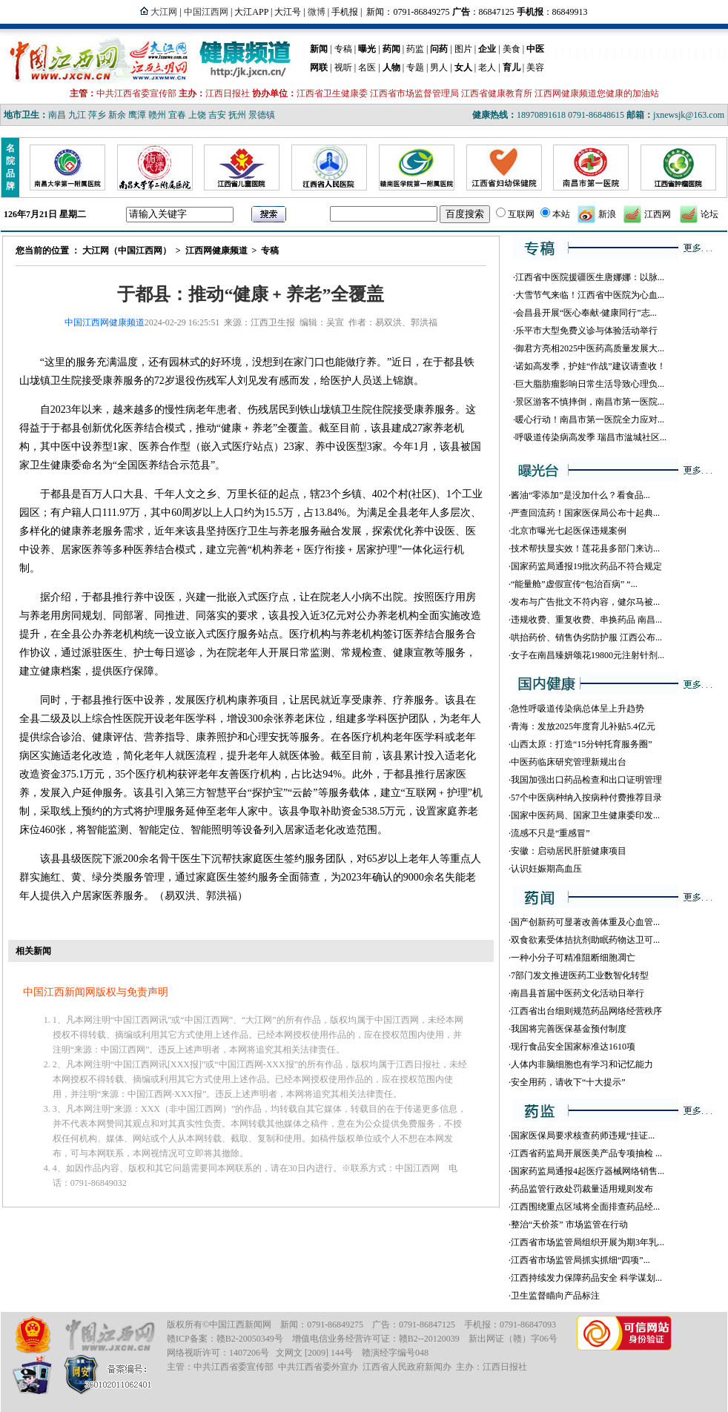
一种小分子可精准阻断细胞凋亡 (573, 957)
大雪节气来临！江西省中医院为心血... (589, 295)
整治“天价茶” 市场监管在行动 (569, 1224)
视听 (343, 67)
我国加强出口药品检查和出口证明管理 (586, 780)
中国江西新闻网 (240, 1324)
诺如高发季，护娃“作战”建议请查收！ (590, 366)
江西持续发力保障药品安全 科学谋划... (586, 1278)
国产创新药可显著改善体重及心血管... (585, 922)
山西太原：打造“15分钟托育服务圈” (581, 744)
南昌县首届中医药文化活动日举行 (577, 993)
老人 (487, 67)
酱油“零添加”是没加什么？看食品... (580, 495)
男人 (439, 67)
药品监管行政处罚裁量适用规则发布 (582, 1189)
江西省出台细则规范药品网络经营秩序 (586, 1011)
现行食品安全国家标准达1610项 (573, 1046)
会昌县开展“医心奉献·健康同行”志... (586, 313)
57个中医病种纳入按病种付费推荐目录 (586, 797)
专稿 (343, 49)
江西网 (657, 214)
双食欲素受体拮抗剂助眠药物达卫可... (585, 940)
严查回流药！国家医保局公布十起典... (585, 513)
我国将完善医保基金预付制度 (568, 1029)
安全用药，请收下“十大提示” (568, 1082)
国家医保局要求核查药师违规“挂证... (583, 1135)
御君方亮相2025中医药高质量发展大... (589, 348)
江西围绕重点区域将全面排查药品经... (585, 1206)
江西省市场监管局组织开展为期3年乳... (587, 1242)
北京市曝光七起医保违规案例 (568, 531)
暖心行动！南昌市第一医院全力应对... (589, 419)
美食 (511, 49)
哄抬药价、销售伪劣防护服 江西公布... (586, 637)
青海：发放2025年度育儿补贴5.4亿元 (583, 726)
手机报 (344, 12)
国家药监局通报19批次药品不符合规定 (586, 566)
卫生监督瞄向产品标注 (555, 1295)
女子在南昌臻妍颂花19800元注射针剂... (587, 655)
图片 (463, 49)
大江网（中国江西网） (126, 250)
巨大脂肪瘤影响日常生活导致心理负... (589, 384)
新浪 (607, 214)
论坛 (709, 214)
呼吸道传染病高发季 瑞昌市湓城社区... (590, 437)
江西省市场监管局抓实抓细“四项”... (580, 1260)
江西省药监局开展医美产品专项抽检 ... (586, 1153)
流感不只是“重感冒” (550, 833)
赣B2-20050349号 (249, 1338)
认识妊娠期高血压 (546, 869)
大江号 (287, 12)
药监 (415, 49)
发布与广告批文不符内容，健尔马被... (585, 602)
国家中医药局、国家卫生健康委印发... (585, 815)
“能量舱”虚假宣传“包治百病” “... (574, 584)
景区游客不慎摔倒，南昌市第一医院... (589, 402)
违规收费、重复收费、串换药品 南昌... (586, 619)
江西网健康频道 (216, 250)
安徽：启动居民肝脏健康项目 (568, 851)
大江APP (251, 12)
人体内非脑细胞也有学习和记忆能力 (582, 1064)
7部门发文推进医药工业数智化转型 (580, 975)
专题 (415, 67)
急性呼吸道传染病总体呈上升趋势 (577, 708)
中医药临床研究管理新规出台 (568, 762)
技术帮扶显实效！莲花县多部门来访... (585, 548)
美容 (535, 67)
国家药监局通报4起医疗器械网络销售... (587, 1171)
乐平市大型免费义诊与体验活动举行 (586, 330)
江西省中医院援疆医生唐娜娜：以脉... (589, 277)
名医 (367, 67)
